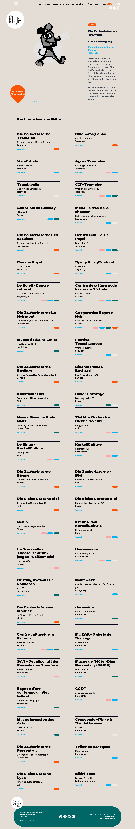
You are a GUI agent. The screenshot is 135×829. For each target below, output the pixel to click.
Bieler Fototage (90, 393)
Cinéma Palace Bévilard (89, 368)
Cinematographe (90, 134)
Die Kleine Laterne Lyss (34, 775)
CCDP (80, 688)
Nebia (22, 522)
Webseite (34, 101)
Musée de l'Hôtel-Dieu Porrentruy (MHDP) (95, 663)
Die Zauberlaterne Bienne (34, 473)
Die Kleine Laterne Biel (38, 498)
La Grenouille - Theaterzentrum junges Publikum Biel (35, 553)
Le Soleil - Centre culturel (33, 287)
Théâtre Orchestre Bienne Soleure (92, 419)
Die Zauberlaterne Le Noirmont (36, 314)
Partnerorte (54, 4)
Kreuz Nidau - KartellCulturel (89, 524)
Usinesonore (87, 549)
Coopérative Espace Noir (94, 314)
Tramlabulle (28, 184)
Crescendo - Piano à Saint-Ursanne (93, 721)
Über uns (93, 4)
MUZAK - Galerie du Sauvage (93, 636)
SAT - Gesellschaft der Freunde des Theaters (38, 663)
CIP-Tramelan (88, 184)
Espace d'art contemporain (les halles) (33, 692)
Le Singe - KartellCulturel (30, 446)
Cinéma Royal (29, 262)
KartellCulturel (89, 444)
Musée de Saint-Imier (37, 339)
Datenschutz (110, 816)
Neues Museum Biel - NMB (36, 419)
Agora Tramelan (90, 161)
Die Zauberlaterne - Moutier (35, 609)
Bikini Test (85, 773)
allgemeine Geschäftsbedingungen (102, 814)
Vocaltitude (27, 161)
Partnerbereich (75, 4)
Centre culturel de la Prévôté (35, 636)
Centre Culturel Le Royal (92, 236)
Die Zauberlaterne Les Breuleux (37, 236)
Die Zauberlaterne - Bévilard (35, 368)
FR (104, 4)
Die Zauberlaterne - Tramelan (35, 136)
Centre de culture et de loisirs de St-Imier (96, 287)
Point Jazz (85, 580)
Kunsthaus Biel (30, 393)
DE (109, 4)
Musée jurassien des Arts (35, 721)
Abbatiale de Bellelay (36, 207)
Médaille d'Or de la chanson (92, 209)
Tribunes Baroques (93, 746)
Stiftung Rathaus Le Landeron (35, 582)
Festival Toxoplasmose (88, 341)
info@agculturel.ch (27, 821)
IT (114, 4)
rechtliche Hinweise (107, 818)
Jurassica (84, 607)
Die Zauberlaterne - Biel (93, 473)
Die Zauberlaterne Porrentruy (34, 748)
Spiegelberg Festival (94, 262)
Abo (40, 4)
